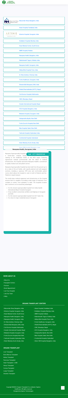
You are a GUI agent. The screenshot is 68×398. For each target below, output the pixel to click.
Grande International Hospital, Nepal (29, 104)
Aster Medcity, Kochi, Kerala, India (29, 143)
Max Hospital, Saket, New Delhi (28, 128)
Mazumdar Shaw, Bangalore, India (29, 21)
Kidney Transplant (8, 357)
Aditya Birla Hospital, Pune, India (28, 70)
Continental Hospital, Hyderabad (28, 138)
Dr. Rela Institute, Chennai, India (28, 75)
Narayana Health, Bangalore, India (29, 55)
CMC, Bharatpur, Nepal (25, 99)
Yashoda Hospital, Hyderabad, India (29, 133)
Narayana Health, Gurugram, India (29, 65)
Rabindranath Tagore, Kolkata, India (29, 60)
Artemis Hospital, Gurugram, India (29, 34)
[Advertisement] (34, 243)
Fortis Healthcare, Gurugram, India (29, 80)
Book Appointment (9, 288)
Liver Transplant (8, 352)
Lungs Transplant (8, 371)
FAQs (5, 296)
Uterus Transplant (8, 365)
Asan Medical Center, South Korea (29, 46)
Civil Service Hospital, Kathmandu (29, 94)
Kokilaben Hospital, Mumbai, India (29, 41)
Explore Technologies (27, 391)
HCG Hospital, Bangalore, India (28, 109)
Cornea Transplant (8, 368)
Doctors (6, 285)
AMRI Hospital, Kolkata (25, 50)
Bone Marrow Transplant (10, 354)
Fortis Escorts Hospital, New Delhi (29, 123)
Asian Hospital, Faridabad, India (28, 27)
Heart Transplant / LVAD (10, 363)
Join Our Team (8, 293)
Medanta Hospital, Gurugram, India (29, 114)
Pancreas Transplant (9, 360)
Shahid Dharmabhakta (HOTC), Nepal (30, 89)
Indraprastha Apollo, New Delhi (28, 118)
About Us (6, 280)
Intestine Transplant (9, 373)
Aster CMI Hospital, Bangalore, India (45, 341)
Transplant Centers (9, 283)
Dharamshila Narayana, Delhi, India (29, 84)
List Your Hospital (9, 291)
